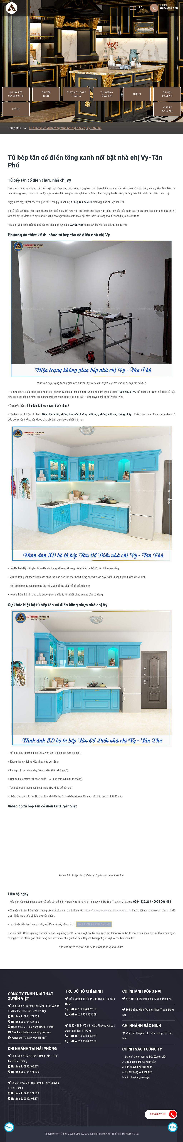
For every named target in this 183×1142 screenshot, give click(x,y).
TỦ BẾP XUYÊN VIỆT (27, 1037)
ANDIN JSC (132, 1134)
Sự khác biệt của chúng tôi (11, 110)
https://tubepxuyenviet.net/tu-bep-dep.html (109, 910)
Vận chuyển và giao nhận (138, 1067)
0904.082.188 (169, 8)
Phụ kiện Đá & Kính (126, 109)
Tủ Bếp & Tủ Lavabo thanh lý (57, 110)
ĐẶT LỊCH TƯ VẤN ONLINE (94, 924)
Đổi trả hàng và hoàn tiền (138, 1072)
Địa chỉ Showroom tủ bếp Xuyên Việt (145, 1056)
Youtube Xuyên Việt (172, 109)
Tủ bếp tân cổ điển (25, 180)
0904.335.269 (31, 1022)
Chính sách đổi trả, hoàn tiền (140, 1062)
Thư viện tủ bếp (34, 109)
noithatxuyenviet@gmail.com (29, 1032)
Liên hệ (149, 109)
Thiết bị (103, 109)
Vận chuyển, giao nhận (137, 1077)
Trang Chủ (14, 128)
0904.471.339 (23, 1016)
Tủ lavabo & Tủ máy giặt (80, 110)
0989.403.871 (23, 1066)
